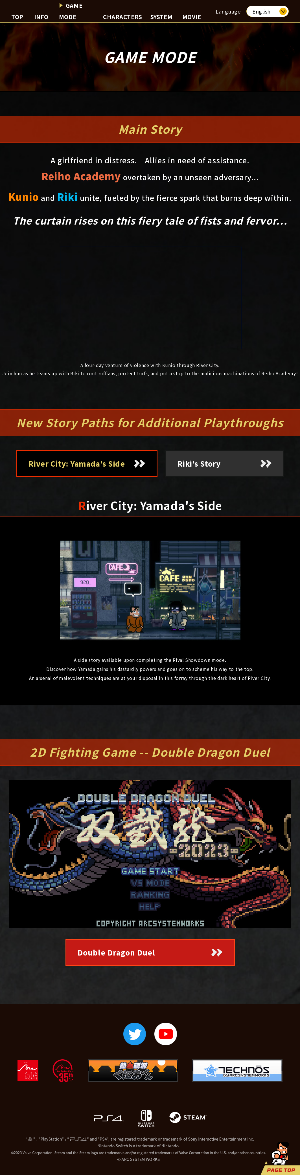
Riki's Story (199, 463)
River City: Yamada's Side (77, 463)
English (261, 11)
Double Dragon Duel (117, 952)
